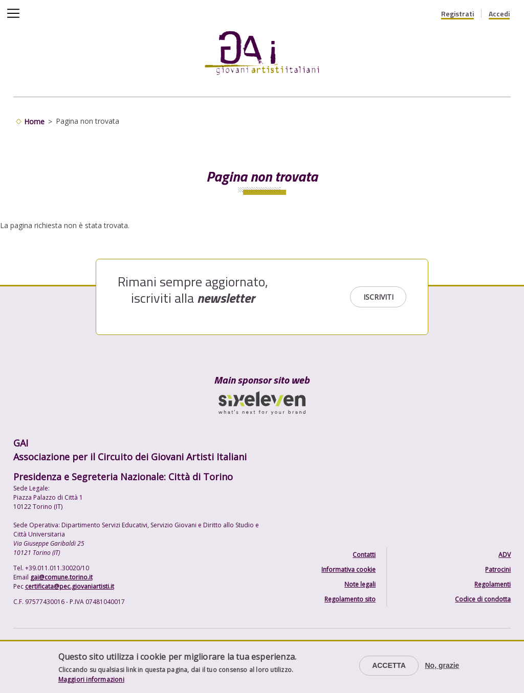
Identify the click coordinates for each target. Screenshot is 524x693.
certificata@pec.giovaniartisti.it (69, 586)
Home (34, 121)
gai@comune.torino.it (61, 577)
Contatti (364, 554)
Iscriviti (378, 297)
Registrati (457, 13)
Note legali (360, 584)
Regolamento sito (350, 599)
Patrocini (498, 569)
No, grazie (442, 665)
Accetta (389, 665)
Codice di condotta (483, 599)
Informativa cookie (348, 569)
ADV (504, 554)
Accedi (499, 13)
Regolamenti (492, 584)
